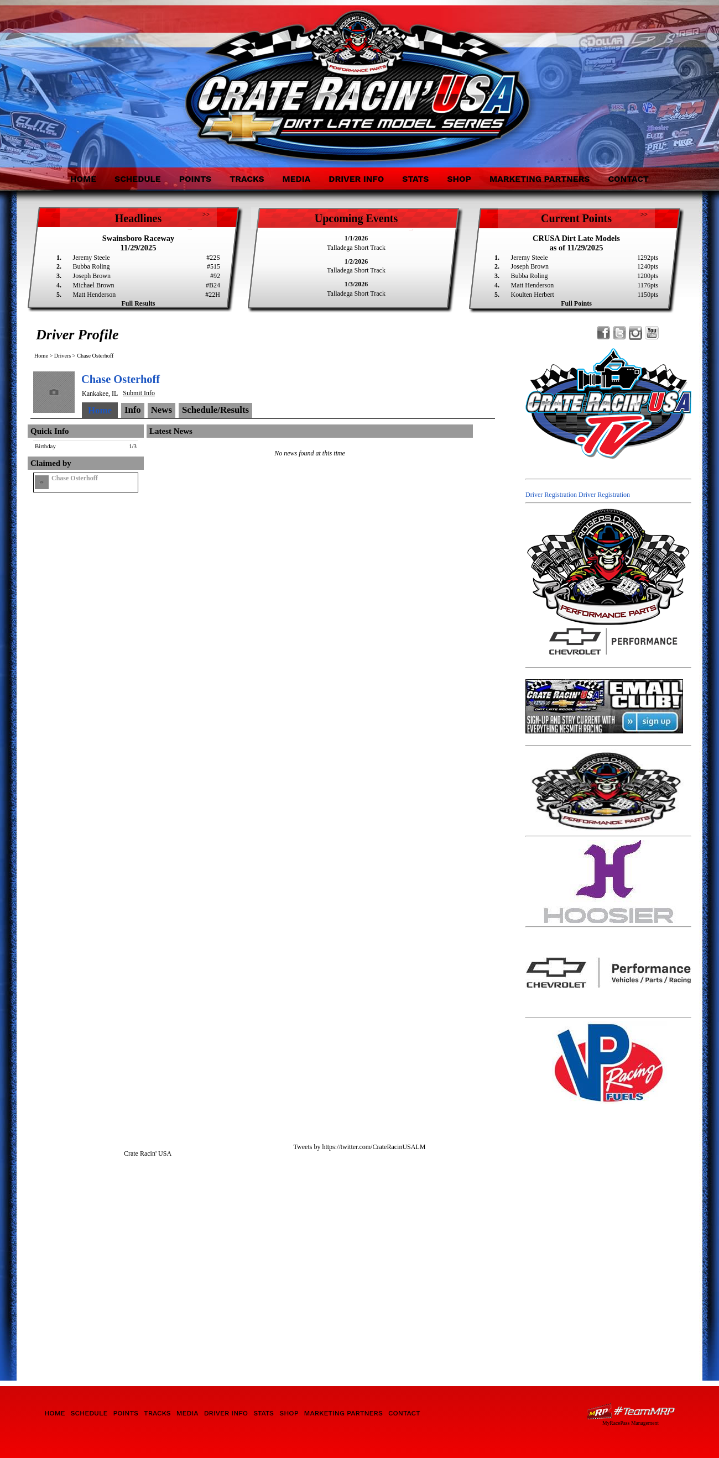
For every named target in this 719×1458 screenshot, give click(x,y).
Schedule (137, 179)
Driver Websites (630, 1411)
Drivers (62, 356)
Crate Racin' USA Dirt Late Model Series (128, 76)
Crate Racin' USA (147, 1153)
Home (83, 179)
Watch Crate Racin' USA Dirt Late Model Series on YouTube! (652, 333)
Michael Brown (93, 285)
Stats (415, 179)
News (161, 410)
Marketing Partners (539, 179)
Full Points (576, 303)
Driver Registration (551, 495)
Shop (459, 179)
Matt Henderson (94, 294)
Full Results (138, 303)
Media (296, 179)
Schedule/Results (215, 410)
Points (195, 179)
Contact (628, 179)
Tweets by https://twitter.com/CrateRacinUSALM (360, 1147)
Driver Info (356, 179)
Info (132, 410)
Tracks (247, 179)
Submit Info (139, 393)
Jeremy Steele (91, 257)
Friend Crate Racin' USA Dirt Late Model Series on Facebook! (604, 333)
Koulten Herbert (532, 294)
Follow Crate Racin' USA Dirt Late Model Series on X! (620, 333)
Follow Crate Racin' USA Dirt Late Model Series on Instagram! (636, 333)
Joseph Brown (92, 276)
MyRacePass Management (630, 1423)
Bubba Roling (91, 266)
